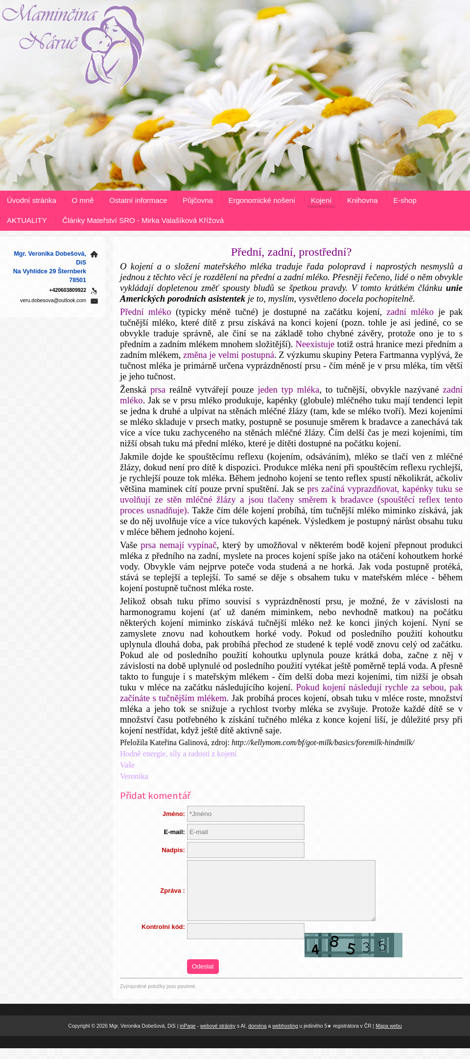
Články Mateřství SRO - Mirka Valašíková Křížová (143, 220)
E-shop (405, 200)
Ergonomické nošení (262, 200)
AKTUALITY (27, 220)
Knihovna (362, 200)
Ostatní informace (138, 200)
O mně (83, 200)
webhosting (285, 1036)
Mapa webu (389, 1036)
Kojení (321, 200)
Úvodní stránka (31, 200)
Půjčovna (198, 200)
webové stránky (217, 1036)
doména (257, 1036)
